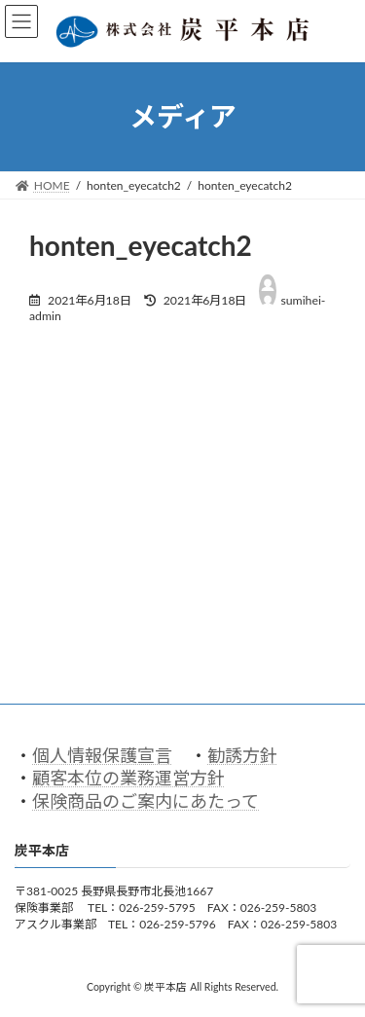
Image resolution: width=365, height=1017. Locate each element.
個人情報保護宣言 (102, 755)
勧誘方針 (242, 755)
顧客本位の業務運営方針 (128, 778)
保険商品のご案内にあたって (145, 801)
